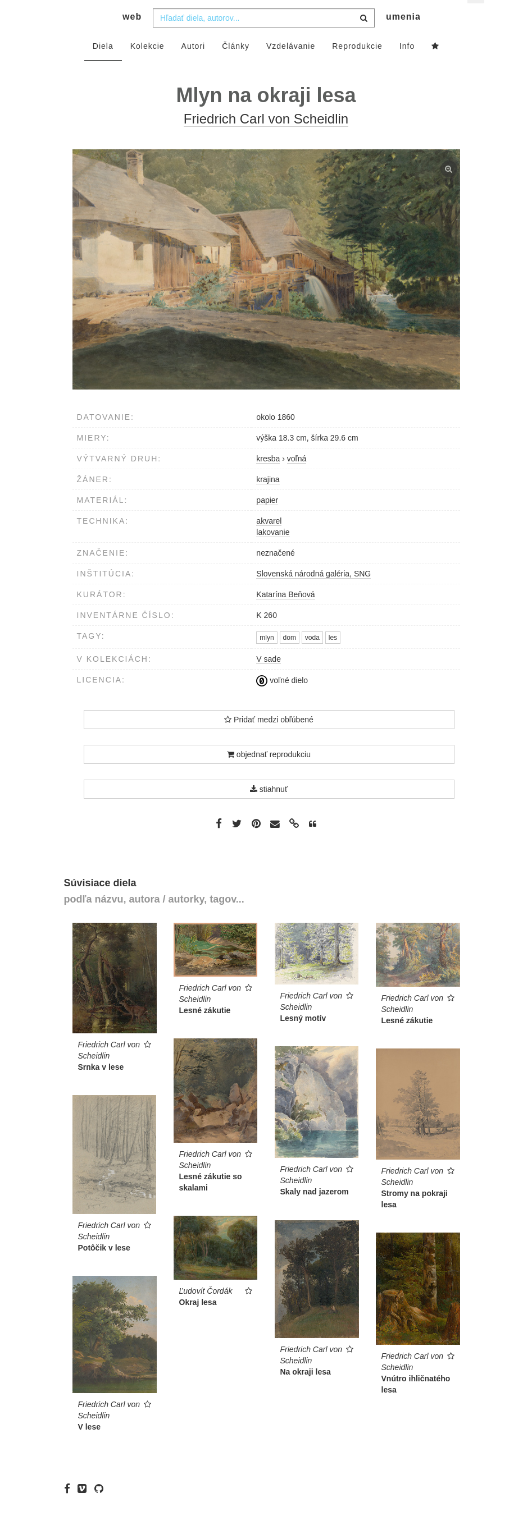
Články (235, 65)
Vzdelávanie (290, 65)
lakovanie (272, 552)
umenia (403, 37)
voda (312, 657)
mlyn (267, 657)
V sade (268, 679)
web (132, 37)
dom (289, 657)
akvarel (268, 541)
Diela (103, 65)
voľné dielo (282, 699)
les (333, 657)
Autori (193, 65)
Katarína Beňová (285, 614)
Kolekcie (147, 65)
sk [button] (476, 17)
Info (407, 65)
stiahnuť (269, 809)
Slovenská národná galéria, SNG (313, 593)
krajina (267, 499)
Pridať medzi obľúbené (268, 739)
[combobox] (264, 37)
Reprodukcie (357, 65)
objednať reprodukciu (269, 774)
